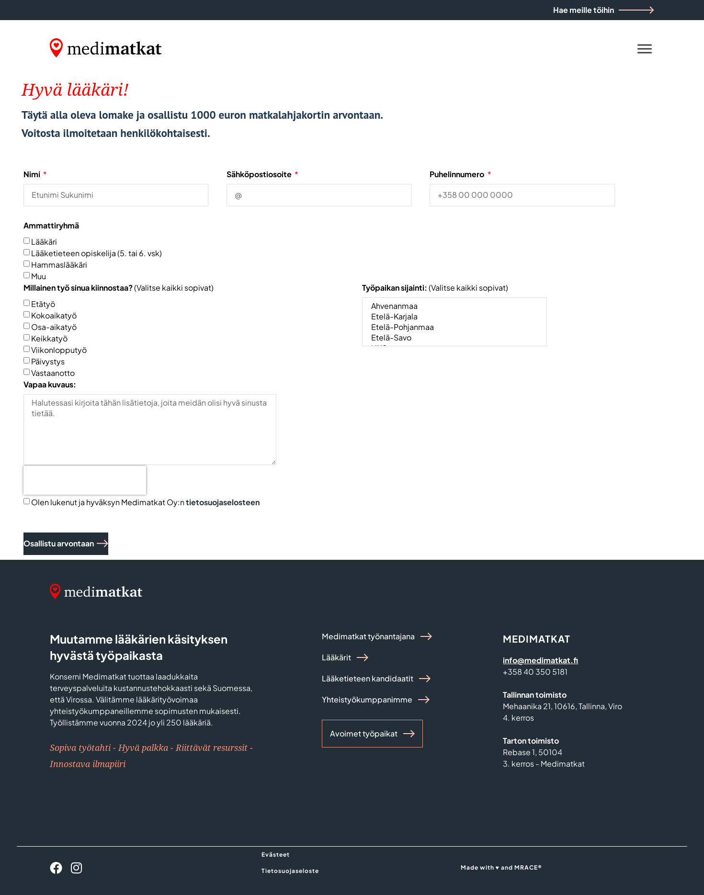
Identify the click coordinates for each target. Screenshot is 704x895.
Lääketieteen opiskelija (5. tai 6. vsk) (96, 253)
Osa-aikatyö (54, 326)
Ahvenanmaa (453, 306)
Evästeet (275, 854)
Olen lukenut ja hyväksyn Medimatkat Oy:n (145, 502)
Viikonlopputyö (59, 349)
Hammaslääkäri (59, 264)
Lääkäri (44, 241)
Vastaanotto (53, 372)
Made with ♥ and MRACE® (501, 867)
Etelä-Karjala (453, 316)
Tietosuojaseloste (290, 870)
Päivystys (48, 361)
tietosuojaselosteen (223, 502)
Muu (38, 276)
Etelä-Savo (453, 337)
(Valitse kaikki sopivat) (118, 288)
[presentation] (84, 480)
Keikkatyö (49, 338)
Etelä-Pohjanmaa (453, 327)
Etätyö (43, 303)
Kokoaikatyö (54, 315)
